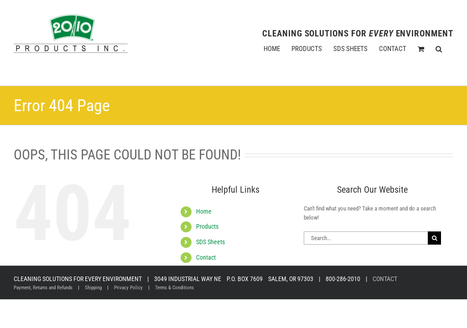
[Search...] (366, 238)
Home (204, 211)
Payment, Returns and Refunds (43, 288)
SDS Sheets (210, 242)
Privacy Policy (128, 288)
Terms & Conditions (174, 288)
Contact (206, 257)
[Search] (434, 238)
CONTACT (385, 278)
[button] (439, 49)
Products (207, 226)
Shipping (93, 288)
